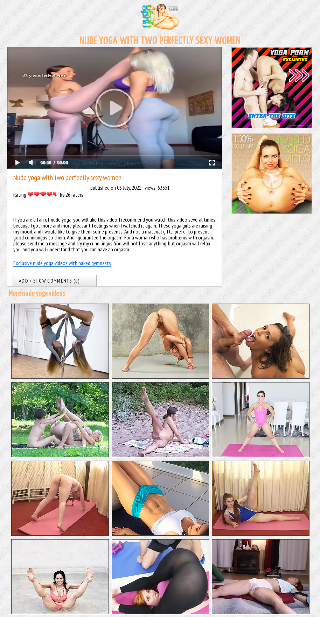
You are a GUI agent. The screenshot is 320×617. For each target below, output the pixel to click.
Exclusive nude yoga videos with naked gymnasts (62, 262)
